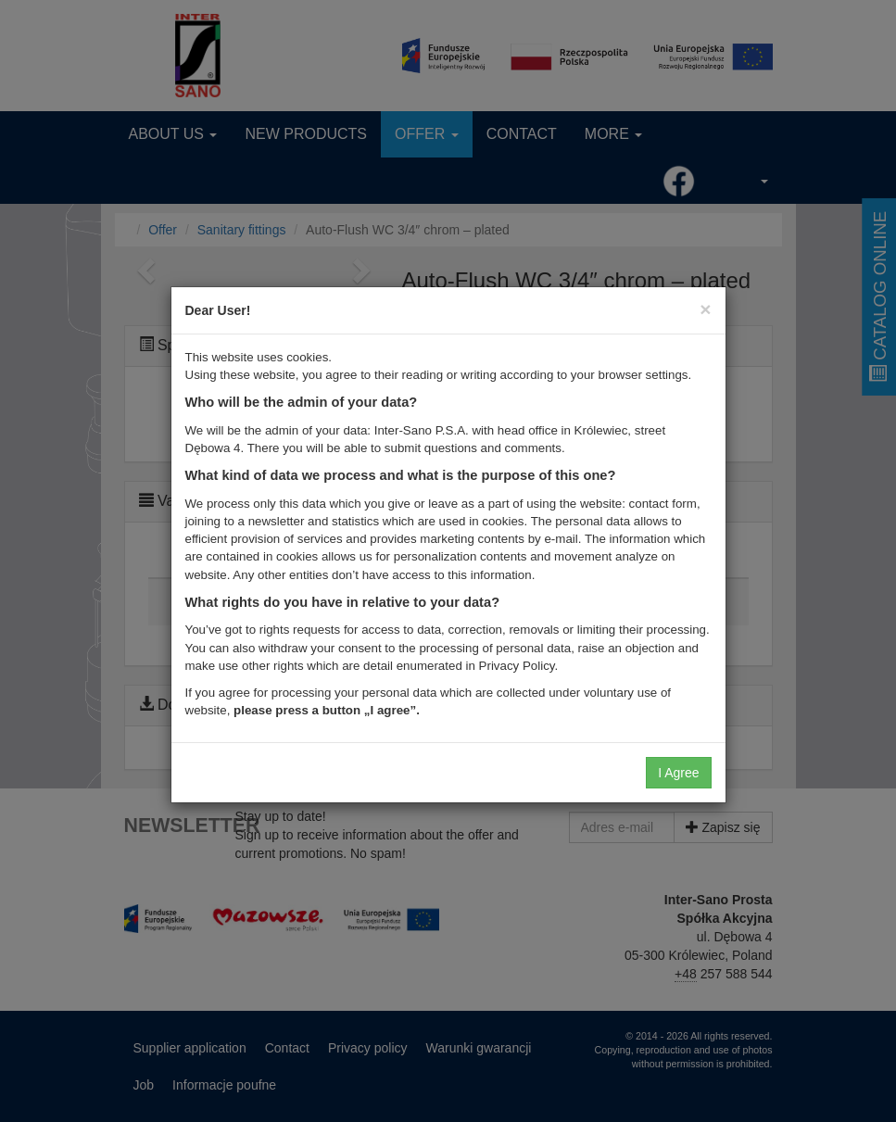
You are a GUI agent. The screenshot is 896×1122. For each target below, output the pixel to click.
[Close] (705, 309)
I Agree (678, 772)
